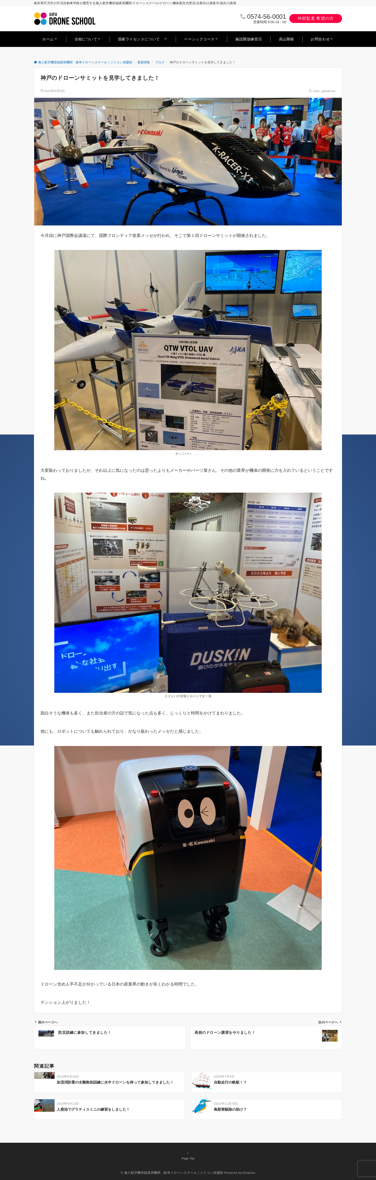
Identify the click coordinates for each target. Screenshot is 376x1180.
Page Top (188, 1155)
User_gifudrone (324, 91)
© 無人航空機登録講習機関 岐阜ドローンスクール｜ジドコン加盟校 (172, 1172)
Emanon (249, 1172)
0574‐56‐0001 (266, 16)
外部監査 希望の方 (316, 18)
